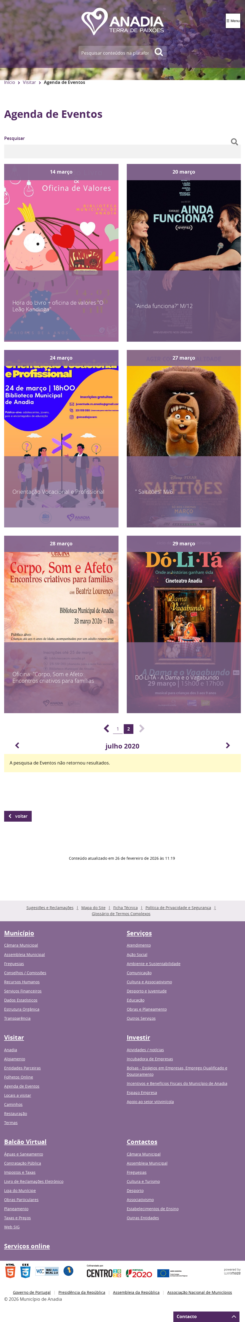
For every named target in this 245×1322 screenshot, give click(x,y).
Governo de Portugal (32, 1292)
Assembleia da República (136, 1292)
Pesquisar (14, 138)
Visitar (29, 82)
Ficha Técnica (125, 907)
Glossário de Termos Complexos (121, 913)
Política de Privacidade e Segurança (178, 907)
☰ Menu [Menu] (233, 21)
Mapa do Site (93, 907)
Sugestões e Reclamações (50, 907)
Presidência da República (81, 1292)
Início (9, 82)
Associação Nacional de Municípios (199, 1292)
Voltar (21, 816)
